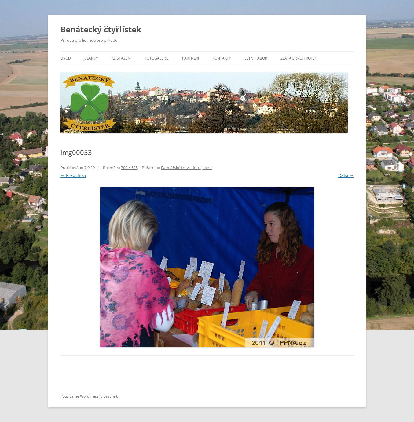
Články (91, 58)
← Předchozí (73, 175)
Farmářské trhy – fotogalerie (186, 167)
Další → (346, 175)
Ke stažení (121, 58)
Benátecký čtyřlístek (100, 29)
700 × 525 (129, 167)
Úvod (65, 58)
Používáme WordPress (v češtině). (89, 396)
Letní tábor (255, 58)
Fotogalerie (157, 58)
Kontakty (221, 58)
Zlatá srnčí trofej (298, 58)
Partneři (190, 58)
